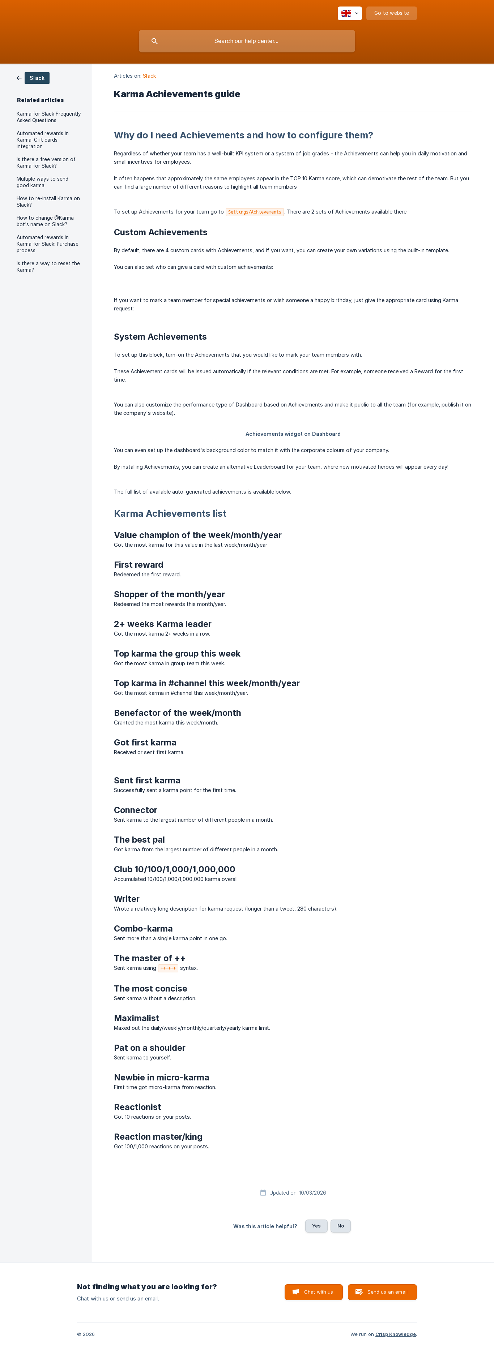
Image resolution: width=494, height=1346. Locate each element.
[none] (350, 13)
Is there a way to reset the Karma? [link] (48, 267)
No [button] (340, 1226)
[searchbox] (247, 41)
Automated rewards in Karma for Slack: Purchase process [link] (47, 244)
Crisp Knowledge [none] (395, 1334)
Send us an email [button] (387, 1292)
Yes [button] (316, 1226)
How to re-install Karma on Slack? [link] (48, 201)
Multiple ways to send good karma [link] (42, 182)
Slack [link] (149, 76)
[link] (33, 77)
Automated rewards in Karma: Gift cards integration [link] (43, 139)
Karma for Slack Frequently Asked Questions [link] (49, 117)
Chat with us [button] (318, 1292)
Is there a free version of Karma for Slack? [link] (46, 162)
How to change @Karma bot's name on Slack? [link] (45, 221)
